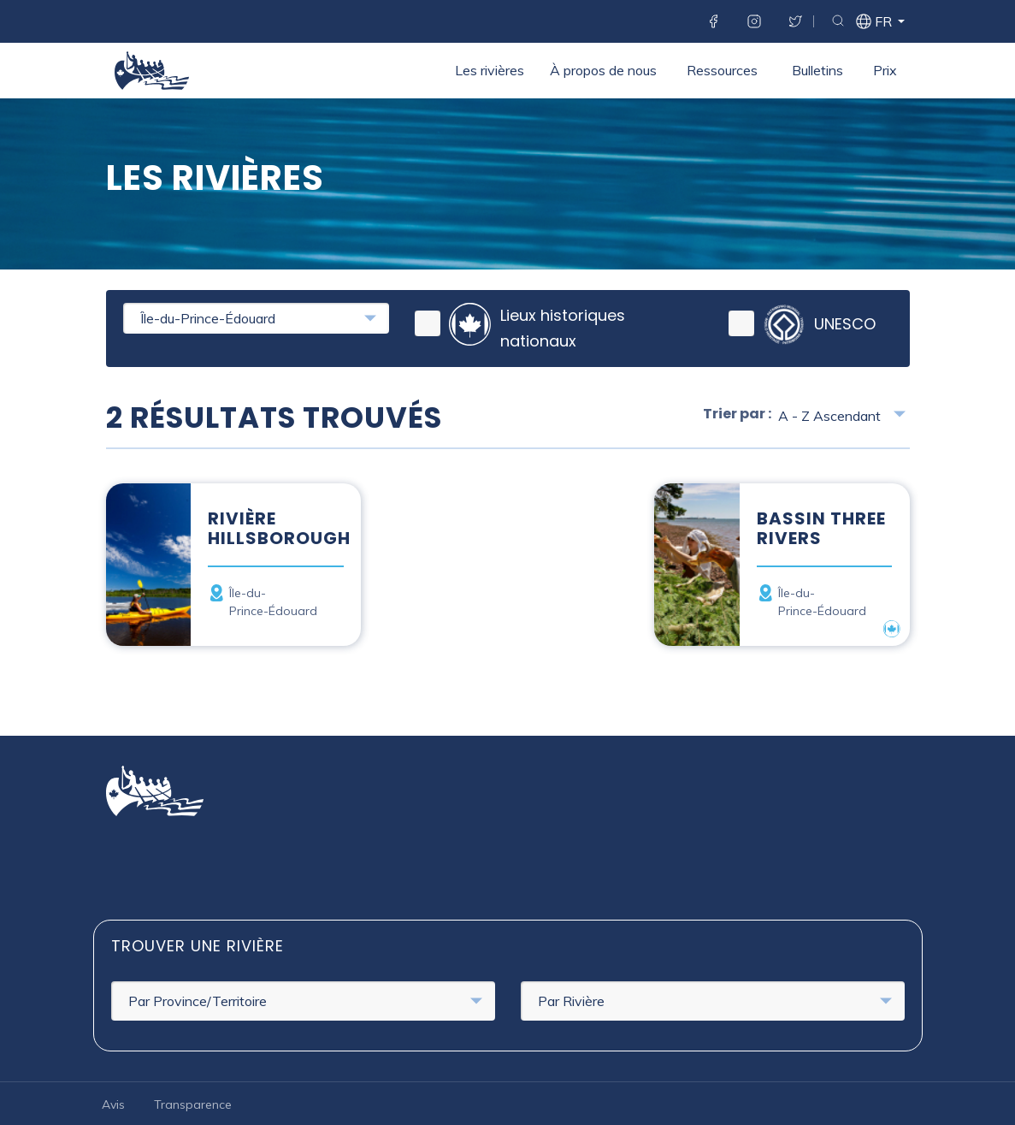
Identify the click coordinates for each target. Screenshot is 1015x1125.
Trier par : (737, 413)
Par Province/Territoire (305, 1001)
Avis (113, 1104)
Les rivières (489, 70)
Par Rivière (715, 1001)
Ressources (722, 70)
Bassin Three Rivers (821, 528)
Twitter (795, 21)
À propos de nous (603, 70)
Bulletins (817, 70)
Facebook (713, 21)
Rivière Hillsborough (279, 528)
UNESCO (819, 323)
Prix (885, 70)
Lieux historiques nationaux (537, 328)
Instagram (754, 21)
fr (882, 23)
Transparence (193, 1104)
